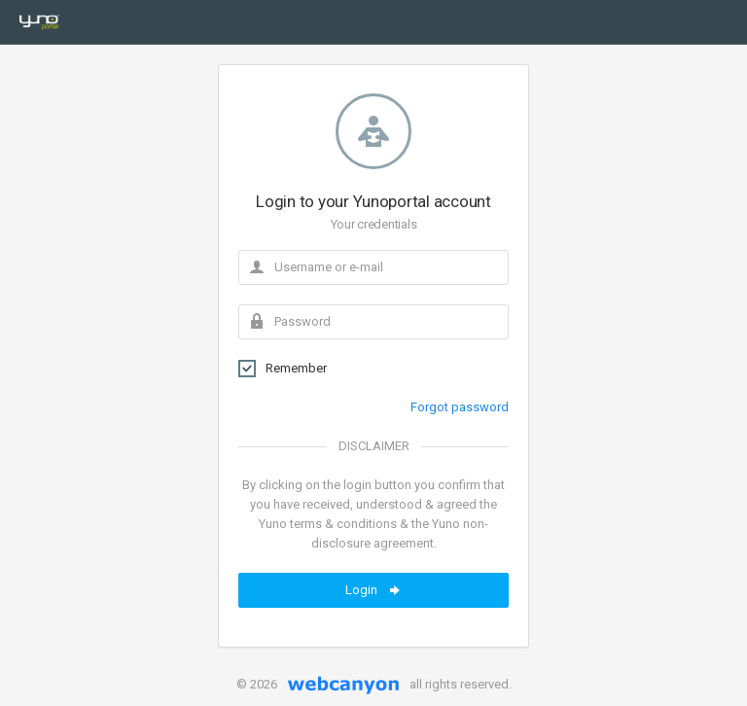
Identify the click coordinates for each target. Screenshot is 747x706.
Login (374, 590)
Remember (282, 368)
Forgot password (459, 407)
